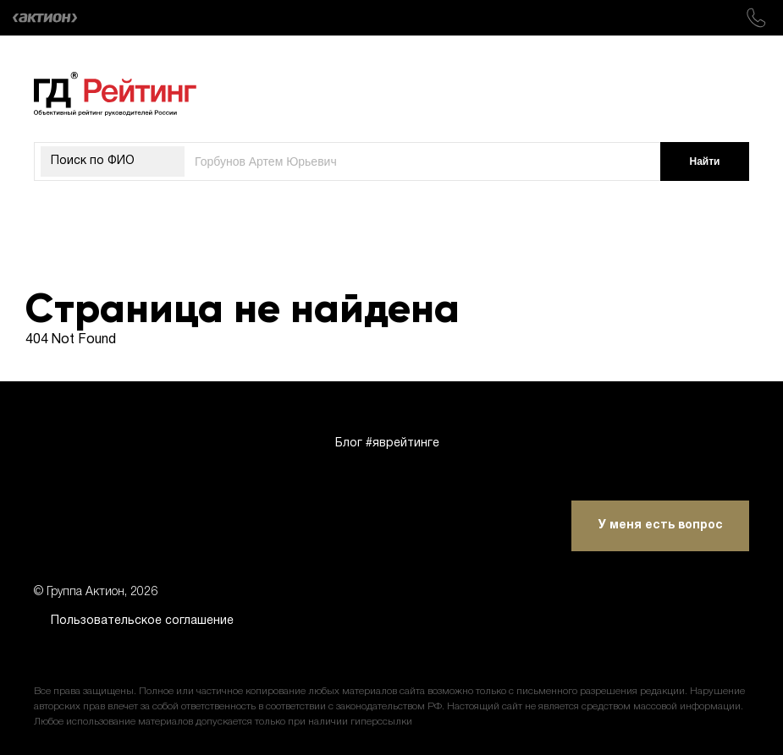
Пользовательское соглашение (142, 620)
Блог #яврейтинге (387, 443)
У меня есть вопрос (660, 525)
